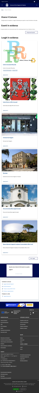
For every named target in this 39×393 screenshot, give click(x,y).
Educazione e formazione (5, 338)
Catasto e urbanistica (24, 326)
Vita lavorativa (22, 324)
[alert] (19, 386)
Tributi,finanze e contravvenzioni (7, 341)
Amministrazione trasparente (6, 372)
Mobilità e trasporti (23, 328)
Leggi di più (32, 384)
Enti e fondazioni (4, 326)
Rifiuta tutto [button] (23, 389)
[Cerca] (36, 5)
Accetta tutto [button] (16, 389)
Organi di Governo (4, 320)
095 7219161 (8, 364)
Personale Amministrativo (5, 330)
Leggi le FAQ (22, 358)
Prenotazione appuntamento (25, 354)
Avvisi (21, 341)
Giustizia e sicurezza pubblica (6, 339)
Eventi (21, 349)
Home (2, 9)
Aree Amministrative (4, 322)
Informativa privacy (4, 374)
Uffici (2, 324)
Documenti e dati (4, 332)
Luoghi (21, 347)
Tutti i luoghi (33, 258)
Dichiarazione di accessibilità (6, 378)
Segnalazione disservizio (24, 356)
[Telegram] (30, 314)
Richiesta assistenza (24, 360)
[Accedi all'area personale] (34, 1)
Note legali (3, 376)
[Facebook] (30, 313)
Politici (2, 328)
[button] (19, 391)
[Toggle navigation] (2, 5)
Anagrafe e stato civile (24, 320)
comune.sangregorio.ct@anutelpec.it (9, 366)
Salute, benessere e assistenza (6, 345)
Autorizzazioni (3, 347)
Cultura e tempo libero (24, 322)
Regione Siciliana (5, 1)
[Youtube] (33, 313)
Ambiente (2, 343)
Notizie (21, 338)
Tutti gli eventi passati (31, 32)
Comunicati (22, 340)
